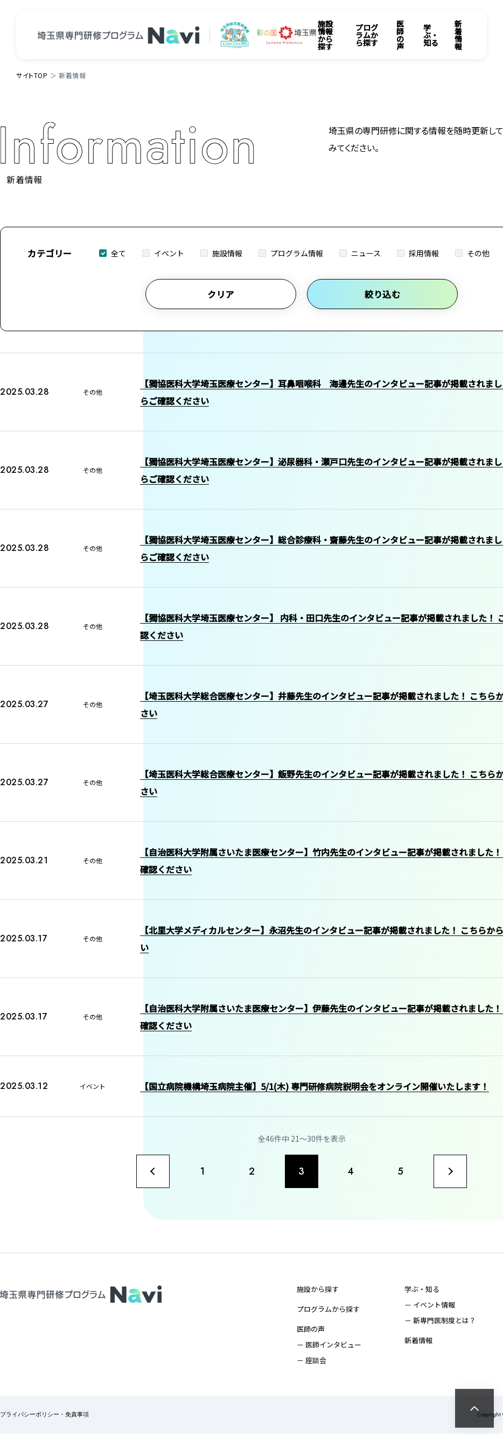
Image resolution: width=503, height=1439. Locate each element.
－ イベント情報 (429, 1310)
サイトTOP (32, 75)
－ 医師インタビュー (329, 1349)
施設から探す (318, 1294)
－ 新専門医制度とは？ (440, 1325)
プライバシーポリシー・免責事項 (44, 1420)
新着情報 (458, 35)
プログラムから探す (366, 35)
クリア (220, 294)
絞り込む (382, 294)
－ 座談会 (311, 1365)
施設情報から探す (325, 35)
